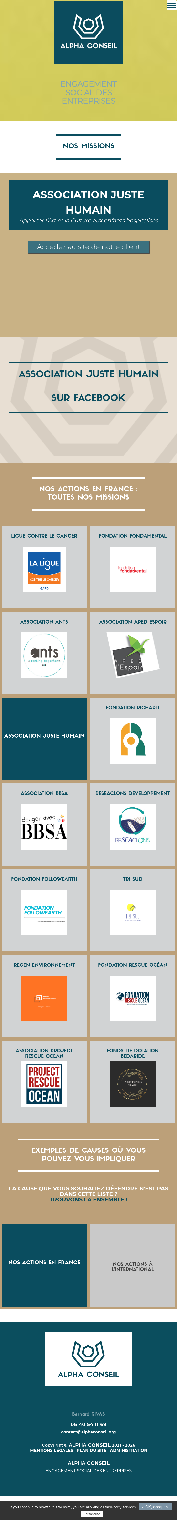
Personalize (91, 1514)
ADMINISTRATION (128, 1450)
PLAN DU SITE (91, 1450)
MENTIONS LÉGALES (51, 1450)
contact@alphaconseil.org (88, 1431)
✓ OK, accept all (155, 1507)
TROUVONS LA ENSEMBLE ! (88, 1199)
